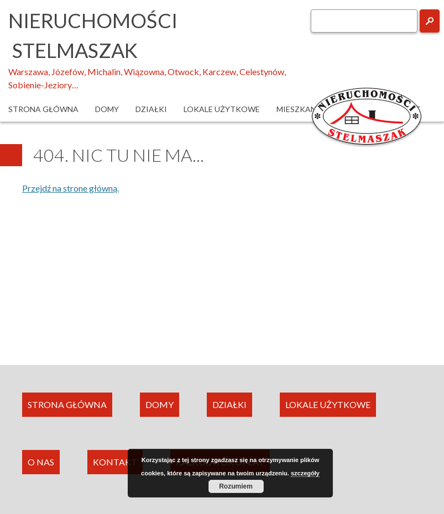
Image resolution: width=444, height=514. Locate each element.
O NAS (41, 462)
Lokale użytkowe (222, 109)
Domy (107, 109)
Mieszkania (300, 109)
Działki (151, 109)
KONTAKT (115, 462)
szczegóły (305, 473)
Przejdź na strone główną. (70, 188)
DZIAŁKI (229, 404)
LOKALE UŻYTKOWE (327, 404)
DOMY (159, 404)
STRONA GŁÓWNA (67, 404)
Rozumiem (236, 486)
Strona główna (43, 109)
